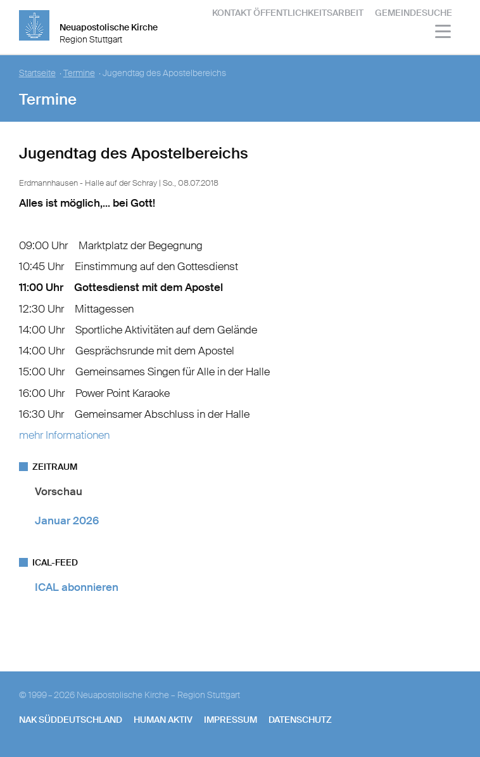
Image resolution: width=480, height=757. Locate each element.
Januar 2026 (67, 520)
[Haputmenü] (443, 33)
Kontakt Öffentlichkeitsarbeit (287, 12)
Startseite (37, 73)
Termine (79, 73)
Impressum (230, 719)
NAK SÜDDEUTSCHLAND (70, 719)
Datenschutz (300, 719)
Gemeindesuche (413, 12)
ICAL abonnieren (76, 587)
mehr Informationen (64, 435)
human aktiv (163, 719)
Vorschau (58, 491)
